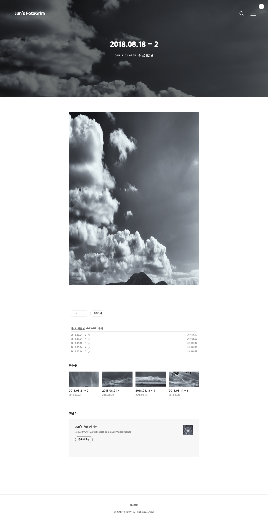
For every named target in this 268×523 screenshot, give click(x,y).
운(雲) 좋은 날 (78, 328)
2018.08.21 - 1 (78, 339)
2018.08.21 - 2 (79, 335)
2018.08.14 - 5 (79, 351)
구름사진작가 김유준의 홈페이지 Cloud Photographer (103, 432)
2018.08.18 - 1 (78, 343)
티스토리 (134, 505)
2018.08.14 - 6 (79, 347)
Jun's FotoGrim (30, 14)
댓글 (72, 413)
